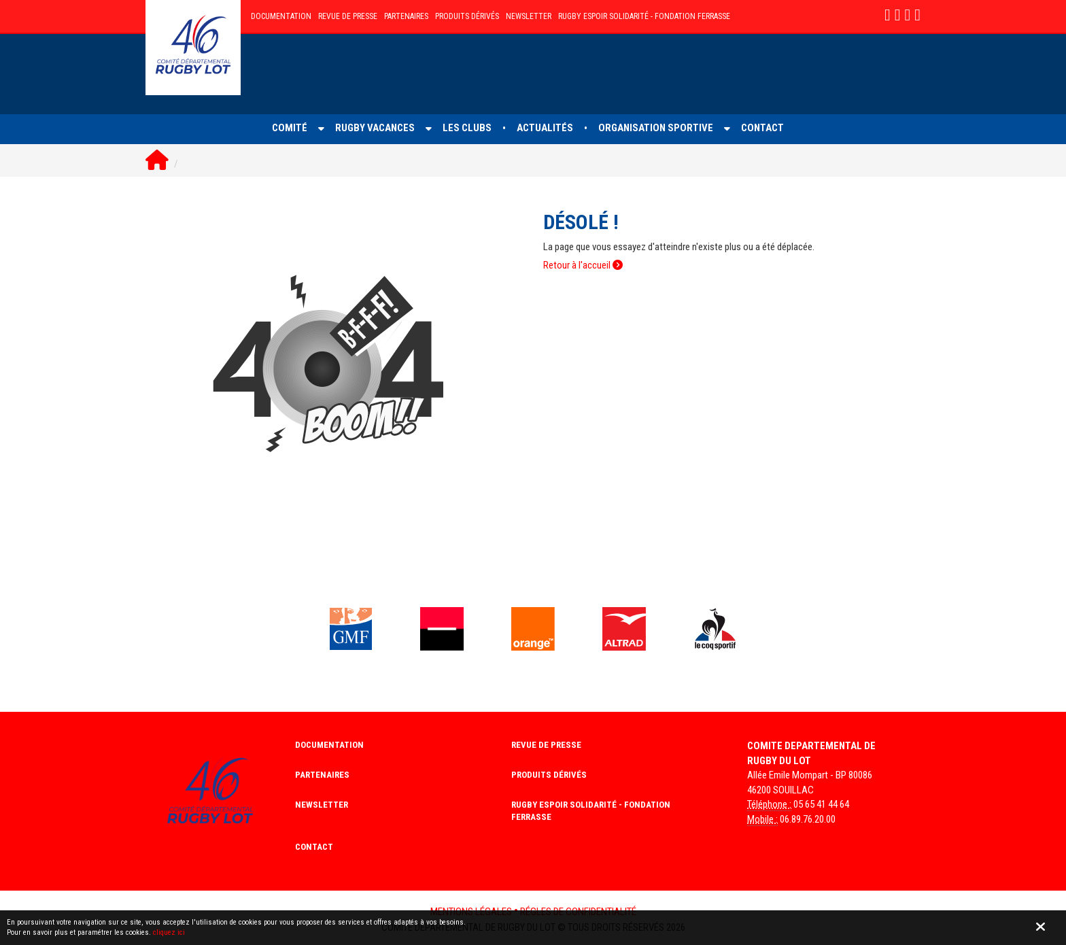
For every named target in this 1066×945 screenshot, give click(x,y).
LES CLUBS (467, 128)
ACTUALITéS (545, 128)
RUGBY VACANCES (375, 128)
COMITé (289, 128)
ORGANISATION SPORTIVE (655, 128)
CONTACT (762, 128)
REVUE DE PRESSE (347, 16)
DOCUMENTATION (281, 16)
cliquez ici (169, 932)
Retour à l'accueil (583, 265)
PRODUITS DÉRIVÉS (467, 16)
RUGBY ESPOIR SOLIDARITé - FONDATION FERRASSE (644, 16)
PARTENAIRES (406, 16)
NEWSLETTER (528, 16)
